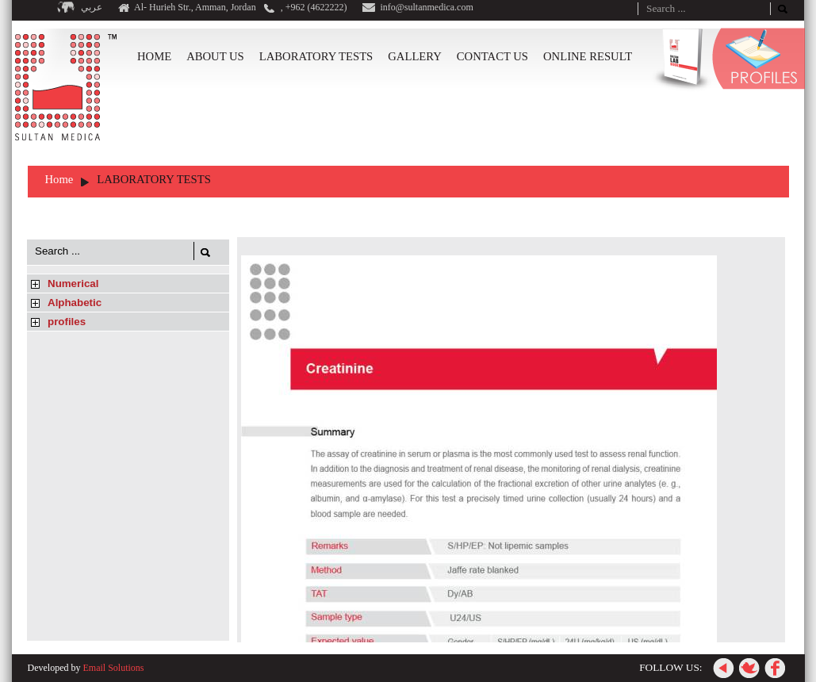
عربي (91, 7)
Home (59, 179)
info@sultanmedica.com (426, 7)
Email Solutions (113, 667)
